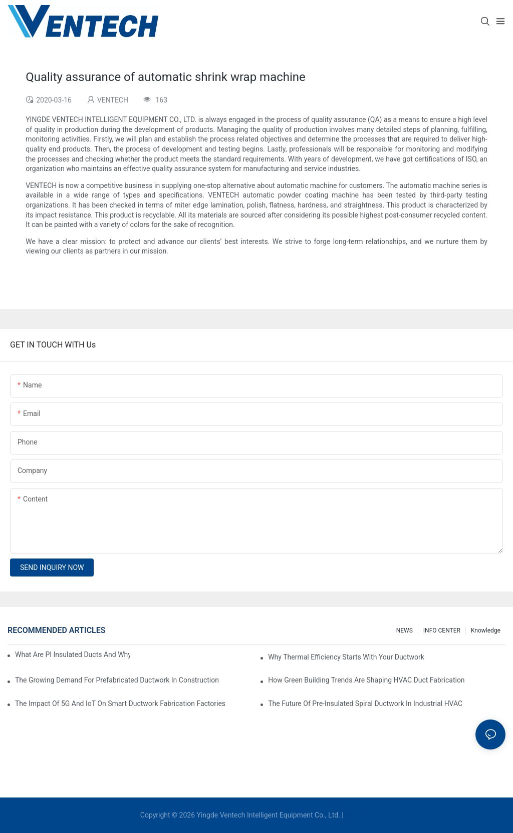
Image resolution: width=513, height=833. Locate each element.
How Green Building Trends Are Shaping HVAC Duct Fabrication (366, 680)
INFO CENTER (441, 630)
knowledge (485, 630)
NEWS (404, 630)
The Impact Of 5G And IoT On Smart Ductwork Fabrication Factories (120, 704)
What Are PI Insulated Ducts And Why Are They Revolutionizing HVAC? (72, 654)
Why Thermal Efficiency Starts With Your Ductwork (346, 657)
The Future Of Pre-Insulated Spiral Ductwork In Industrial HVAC (365, 704)
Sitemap (359, 815)
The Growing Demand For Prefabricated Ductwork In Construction (117, 680)
